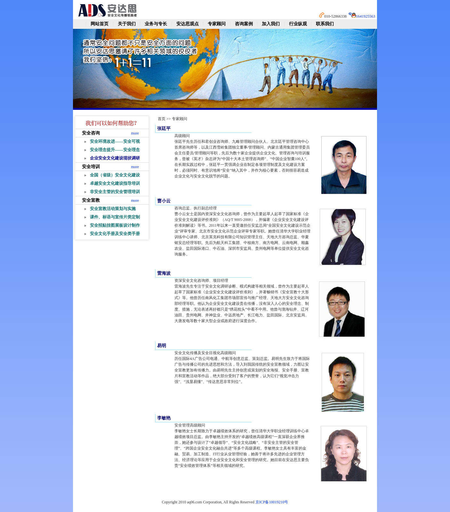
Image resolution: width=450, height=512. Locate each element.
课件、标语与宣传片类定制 (115, 217)
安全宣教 (91, 200)
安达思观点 (187, 23)
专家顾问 (217, 23)
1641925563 (365, 16)
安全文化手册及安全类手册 (115, 233)
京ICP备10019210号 (271, 502)
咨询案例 (244, 23)
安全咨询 (91, 133)
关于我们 (127, 23)
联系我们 (325, 23)
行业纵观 (298, 23)
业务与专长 (156, 23)
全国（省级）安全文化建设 (115, 175)
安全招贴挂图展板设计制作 (115, 225)
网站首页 (99, 23)
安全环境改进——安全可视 (115, 141)
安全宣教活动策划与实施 (113, 208)
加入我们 (271, 23)
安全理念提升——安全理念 (115, 149)
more (135, 133)
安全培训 (91, 166)
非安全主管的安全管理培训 (115, 191)
